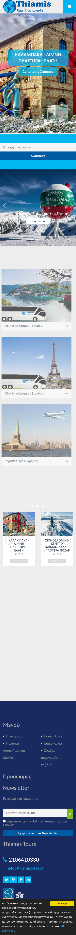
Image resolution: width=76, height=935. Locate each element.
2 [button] (36, 239)
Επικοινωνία (53, 743)
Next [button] (71, 205)
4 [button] (44, 239)
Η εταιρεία (14, 736)
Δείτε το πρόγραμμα (37, 71)
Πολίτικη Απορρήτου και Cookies (14, 750)
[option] (38, 207)
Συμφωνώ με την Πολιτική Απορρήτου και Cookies (35, 823)
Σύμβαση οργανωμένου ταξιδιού (51, 757)
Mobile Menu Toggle (69, 6)
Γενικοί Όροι (53, 736)
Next (67, 540)
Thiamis (28, 7)
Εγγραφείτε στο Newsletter (38, 833)
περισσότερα (19, 560)
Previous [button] (5, 205)
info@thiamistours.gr (26, 868)
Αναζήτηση (38, 156)
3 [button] (40, 239)
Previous (9, 540)
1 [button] (32, 239)
